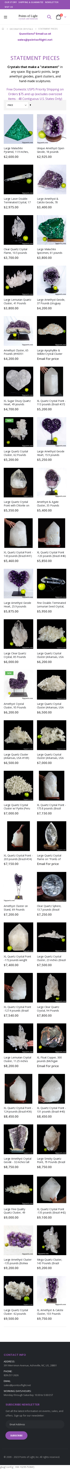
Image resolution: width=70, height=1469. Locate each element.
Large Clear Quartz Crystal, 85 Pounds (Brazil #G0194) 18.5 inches (16, 655)
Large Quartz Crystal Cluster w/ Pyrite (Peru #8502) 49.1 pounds (17, 807)
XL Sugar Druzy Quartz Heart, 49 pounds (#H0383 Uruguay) (17, 403)
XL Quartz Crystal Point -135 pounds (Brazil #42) (51, 1210)
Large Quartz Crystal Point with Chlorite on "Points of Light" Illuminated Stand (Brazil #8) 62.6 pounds (18, 504)
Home (3, 29)
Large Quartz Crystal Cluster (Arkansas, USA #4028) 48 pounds (50, 655)
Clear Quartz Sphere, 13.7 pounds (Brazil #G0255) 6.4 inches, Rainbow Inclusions (49, 908)
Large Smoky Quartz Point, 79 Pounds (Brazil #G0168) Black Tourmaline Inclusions (51, 1160)
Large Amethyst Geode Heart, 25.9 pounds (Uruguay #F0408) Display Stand (17, 605)
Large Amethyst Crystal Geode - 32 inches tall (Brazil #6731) (17, 1160)
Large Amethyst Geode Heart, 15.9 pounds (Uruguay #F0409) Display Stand (50, 453)
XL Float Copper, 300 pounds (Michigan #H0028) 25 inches (49, 1059)
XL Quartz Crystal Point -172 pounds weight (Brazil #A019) (17, 958)
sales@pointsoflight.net (17, 1385)
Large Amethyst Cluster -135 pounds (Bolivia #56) (18, 1261)
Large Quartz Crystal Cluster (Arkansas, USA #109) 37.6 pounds (50, 756)
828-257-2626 (11, 1375)
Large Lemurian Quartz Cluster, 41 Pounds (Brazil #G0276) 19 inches (17, 301)
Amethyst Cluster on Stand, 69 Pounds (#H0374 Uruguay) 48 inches (16, 908)
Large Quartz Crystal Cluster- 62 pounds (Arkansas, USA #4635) (17, 1312)
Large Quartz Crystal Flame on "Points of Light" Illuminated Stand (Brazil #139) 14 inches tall (51, 857)
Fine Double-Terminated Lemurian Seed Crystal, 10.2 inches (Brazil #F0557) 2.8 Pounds (51, 605)
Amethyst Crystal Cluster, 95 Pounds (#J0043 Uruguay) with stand (17, 706)
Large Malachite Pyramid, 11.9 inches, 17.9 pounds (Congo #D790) (16, 150)
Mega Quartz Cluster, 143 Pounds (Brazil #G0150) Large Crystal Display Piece (50, 1261)
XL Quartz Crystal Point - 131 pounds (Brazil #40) (51, 1109)
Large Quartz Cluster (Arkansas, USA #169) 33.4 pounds (16, 756)
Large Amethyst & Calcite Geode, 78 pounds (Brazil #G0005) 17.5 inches (51, 200)
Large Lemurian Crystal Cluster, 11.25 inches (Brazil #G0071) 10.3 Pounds (17, 1059)
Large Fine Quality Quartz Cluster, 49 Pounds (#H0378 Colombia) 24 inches (16, 1211)
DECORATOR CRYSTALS (21, 29)
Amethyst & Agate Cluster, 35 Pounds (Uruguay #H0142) (48, 504)
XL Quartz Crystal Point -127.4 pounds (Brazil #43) (17, 1009)
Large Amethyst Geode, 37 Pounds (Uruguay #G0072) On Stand (51, 301)
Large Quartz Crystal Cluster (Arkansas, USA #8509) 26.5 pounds (50, 706)
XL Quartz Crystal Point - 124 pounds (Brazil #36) (18, 1109)
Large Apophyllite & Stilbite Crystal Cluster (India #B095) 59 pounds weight (51, 352)
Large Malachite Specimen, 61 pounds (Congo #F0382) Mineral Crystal (51, 251)
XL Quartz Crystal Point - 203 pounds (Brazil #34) (18, 857)
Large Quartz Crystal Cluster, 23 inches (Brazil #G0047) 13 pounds (51, 958)
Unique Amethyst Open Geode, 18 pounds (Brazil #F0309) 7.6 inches (50, 150)
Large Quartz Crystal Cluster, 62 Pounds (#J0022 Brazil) (16, 453)
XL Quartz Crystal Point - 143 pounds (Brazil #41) (18, 554)
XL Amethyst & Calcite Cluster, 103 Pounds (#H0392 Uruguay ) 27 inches (50, 1312)
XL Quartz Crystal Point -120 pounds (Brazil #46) (51, 554)
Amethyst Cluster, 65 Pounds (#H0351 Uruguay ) (16, 352)
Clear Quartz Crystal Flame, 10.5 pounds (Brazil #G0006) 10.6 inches (16, 251)
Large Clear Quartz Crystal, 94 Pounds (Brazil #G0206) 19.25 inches (49, 1009)
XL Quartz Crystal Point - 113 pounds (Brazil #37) (51, 402)
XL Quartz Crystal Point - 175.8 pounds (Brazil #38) (51, 807)
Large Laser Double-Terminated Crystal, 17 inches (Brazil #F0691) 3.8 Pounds (17, 200)
